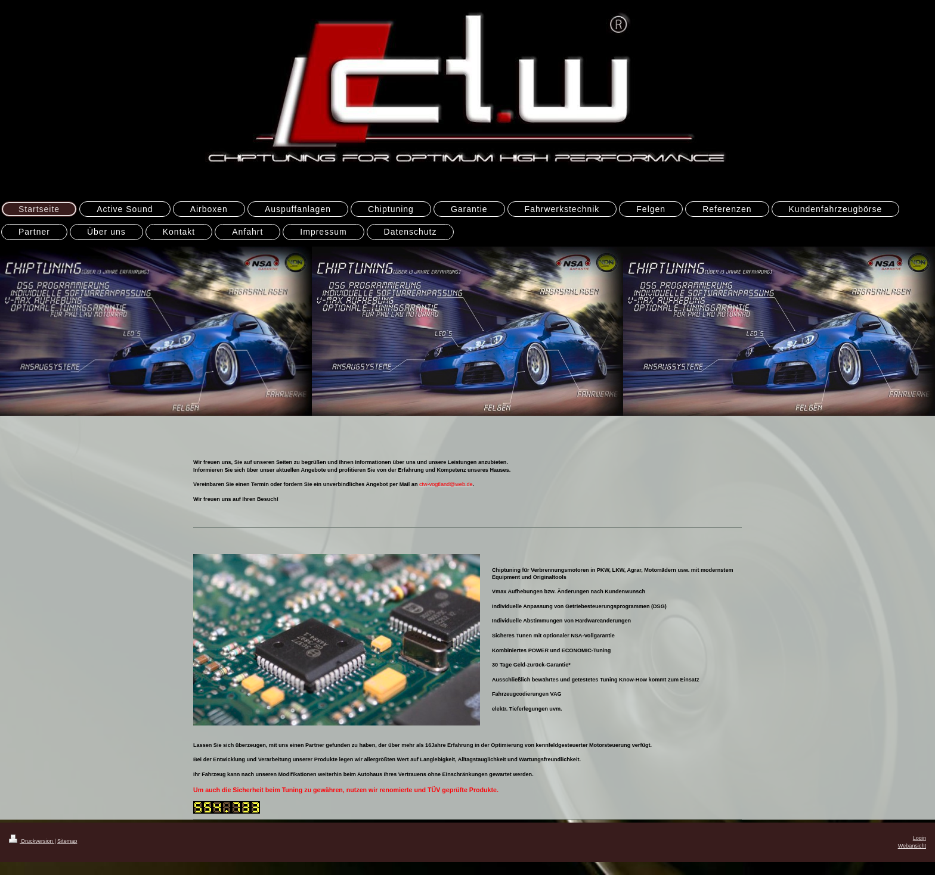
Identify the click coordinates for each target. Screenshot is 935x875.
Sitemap (67, 841)
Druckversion (31, 841)
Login (919, 838)
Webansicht (912, 846)
